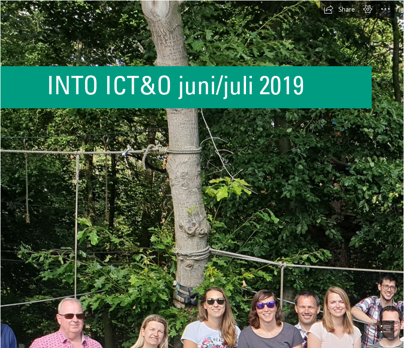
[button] (339, 9)
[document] (202, 174)
